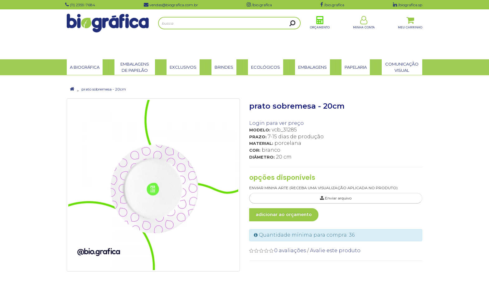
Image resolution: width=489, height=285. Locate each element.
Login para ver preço (276, 123)
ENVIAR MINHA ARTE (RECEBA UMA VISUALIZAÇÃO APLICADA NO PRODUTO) (323, 187)
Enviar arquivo (335, 198)
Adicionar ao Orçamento (284, 214)
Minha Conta (364, 34)
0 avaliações (290, 250)
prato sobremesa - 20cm (103, 89)
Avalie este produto (335, 250)
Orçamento (320, 34)
